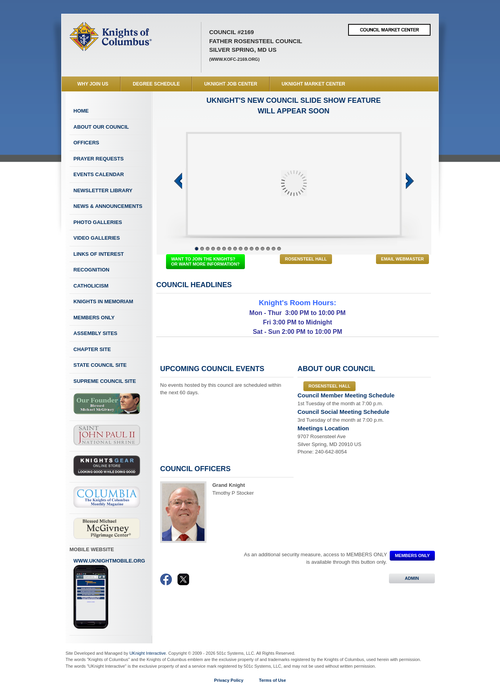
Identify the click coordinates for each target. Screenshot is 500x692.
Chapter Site (92, 349)
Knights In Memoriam (103, 301)
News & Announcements (107, 206)
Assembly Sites (95, 333)
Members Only (94, 318)
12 (257, 248)
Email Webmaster (402, 259)
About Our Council (101, 127)
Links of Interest (98, 254)
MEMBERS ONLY (412, 555)
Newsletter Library (102, 190)
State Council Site (100, 365)
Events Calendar (98, 174)
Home (81, 111)
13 (262, 248)
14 (268, 248)
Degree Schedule (156, 84)
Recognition (91, 270)
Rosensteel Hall (306, 259)
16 (279, 248)
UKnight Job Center (230, 84)
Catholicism (90, 286)
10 (246, 248)
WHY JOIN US (92, 84)
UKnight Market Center (313, 84)
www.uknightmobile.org (109, 593)
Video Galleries (96, 238)
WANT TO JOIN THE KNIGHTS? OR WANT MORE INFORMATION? (205, 261)
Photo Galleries (97, 222)
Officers (86, 143)
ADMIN (412, 578)
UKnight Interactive (148, 653)
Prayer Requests (98, 159)
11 (251, 248)
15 (273, 248)
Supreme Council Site (104, 381)
